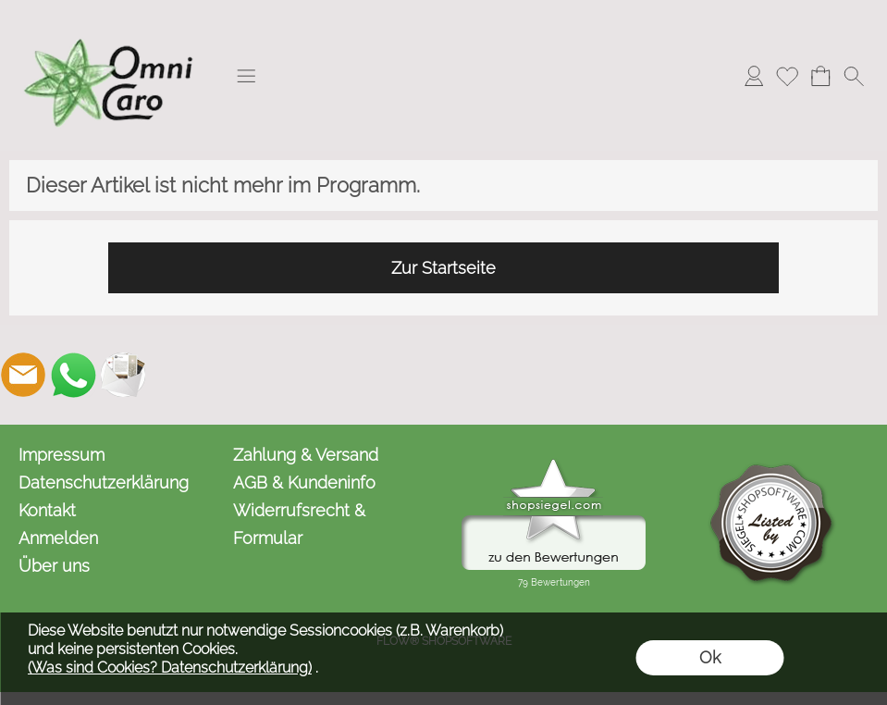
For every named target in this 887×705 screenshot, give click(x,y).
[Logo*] (110, 19)
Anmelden (58, 538)
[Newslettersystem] (123, 375)
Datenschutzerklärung (103, 482)
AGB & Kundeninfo (304, 482)
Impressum (61, 454)
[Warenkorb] (820, 76)
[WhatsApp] (73, 375)
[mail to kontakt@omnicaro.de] (23, 375)
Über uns (54, 565)
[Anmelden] (754, 76)
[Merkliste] (787, 76)
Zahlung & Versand (305, 454)
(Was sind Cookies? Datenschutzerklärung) (170, 667)
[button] (246, 76)
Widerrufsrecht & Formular (299, 524)
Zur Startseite (443, 268)
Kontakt (47, 510)
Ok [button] (710, 657)
